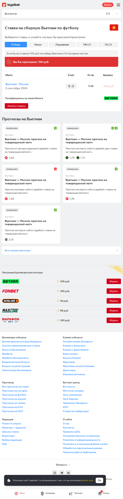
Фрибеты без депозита (15, 357)
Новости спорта (11, 423)
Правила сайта (71, 431)
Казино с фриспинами (75, 349)
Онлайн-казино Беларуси (78, 341)
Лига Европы (70, 398)
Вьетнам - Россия (17, 84)
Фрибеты (7, 353)
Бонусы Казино (72, 357)
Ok (99, 480)
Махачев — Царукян (14, 427)
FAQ (4, 444)
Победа (15, 44)
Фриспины (69, 362)
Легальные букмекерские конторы (22, 272)
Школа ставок (10, 431)
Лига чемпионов (72, 394)
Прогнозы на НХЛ (12, 411)
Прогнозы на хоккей (14, 398)
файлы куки (87, 480)
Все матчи (69, 386)
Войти (107, 4)
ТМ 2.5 (87, 44)
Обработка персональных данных (82, 448)
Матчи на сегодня (73, 390)
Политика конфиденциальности (81, 439)
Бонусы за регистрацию (16, 366)
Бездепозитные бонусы (15, 362)
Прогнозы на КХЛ (12, 407)
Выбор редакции (12, 439)
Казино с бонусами (74, 345)
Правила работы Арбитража (79, 452)
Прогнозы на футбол (14, 394)
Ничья (38, 44)
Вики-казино (70, 353)
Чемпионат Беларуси (75, 403)
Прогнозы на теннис (14, 403)
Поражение (62, 44)
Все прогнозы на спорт (15, 386)
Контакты (68, 427)
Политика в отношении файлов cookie (85, 444)
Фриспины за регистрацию (78, 366)
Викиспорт (8, 435)
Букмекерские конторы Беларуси (22, 341)
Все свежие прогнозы (17, 250)
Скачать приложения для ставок (21, 345)
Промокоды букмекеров (16, 370)
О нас (66, 423)
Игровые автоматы (74, 374)
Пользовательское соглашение (81, 435)
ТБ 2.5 (108, 44)
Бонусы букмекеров (14, 349)
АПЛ (65, 407)
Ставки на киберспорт (76, 411)
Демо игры (69, 370)
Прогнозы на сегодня (14, 390)
